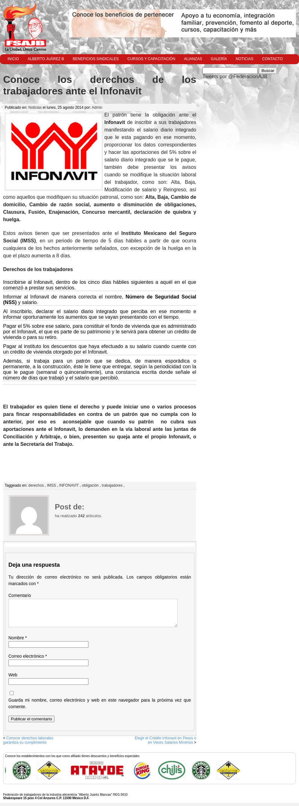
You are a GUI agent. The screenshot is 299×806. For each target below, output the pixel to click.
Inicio (13, 59)
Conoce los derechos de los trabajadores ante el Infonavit (99, 85)
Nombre (17, 637)
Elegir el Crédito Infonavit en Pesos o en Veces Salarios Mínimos (165, 740)
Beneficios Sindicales (96, 59)
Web (12, 674)
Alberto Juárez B (46, 59)
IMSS (51, 485)
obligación (90, 485)
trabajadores (112, 485)
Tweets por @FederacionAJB (234, 76)
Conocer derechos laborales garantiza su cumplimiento (28, 740)
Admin (97, 107)
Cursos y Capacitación (151, 59)
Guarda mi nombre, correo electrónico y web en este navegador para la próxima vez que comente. (99, 703)
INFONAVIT (69, 485)
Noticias (245, 59)
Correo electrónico (27, 656)
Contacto (272, 59)
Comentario (19, 595)
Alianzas (193, 59)
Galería (219, 59)
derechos (36, 485)
